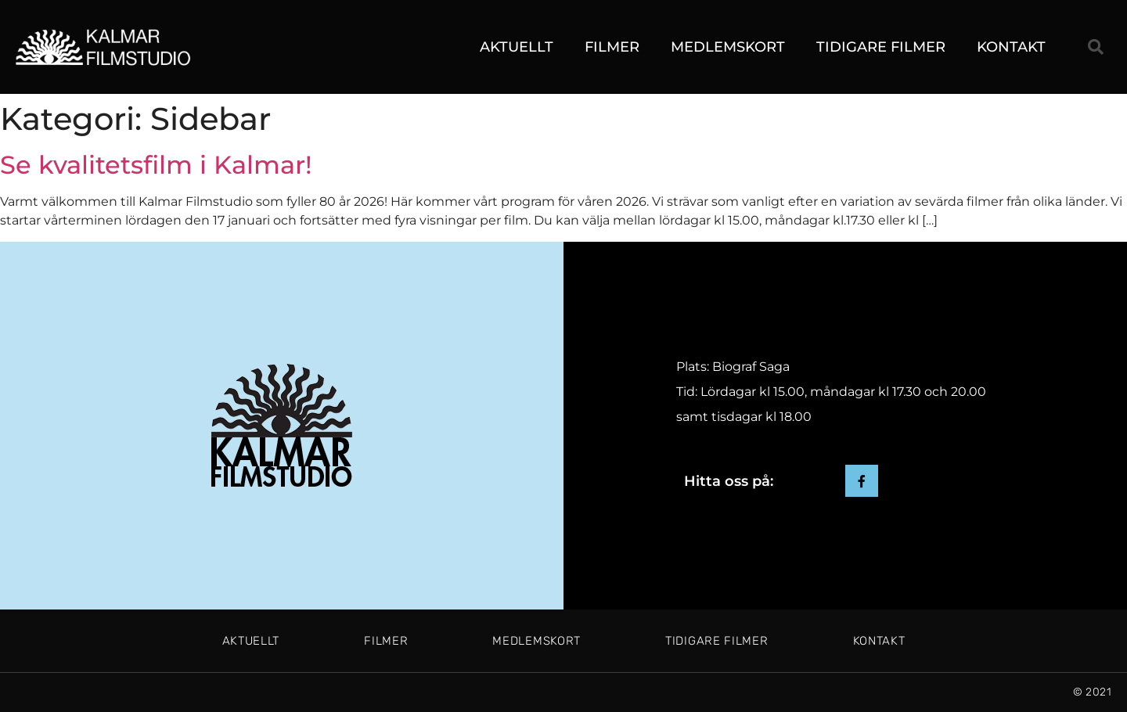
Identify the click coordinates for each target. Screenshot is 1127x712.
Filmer (612, 47)
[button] (1095, 47)
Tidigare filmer (880, 47)
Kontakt (1011, 47)
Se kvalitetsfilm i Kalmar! (156, 164)
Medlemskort (728, 47)
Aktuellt (516, 47)
